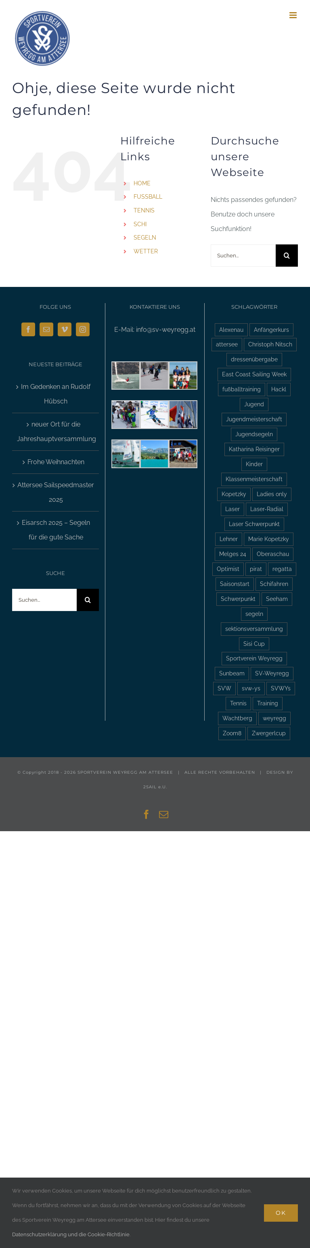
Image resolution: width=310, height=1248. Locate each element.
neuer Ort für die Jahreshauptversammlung (56, 431)
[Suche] (287, 255)
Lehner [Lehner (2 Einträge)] (229, 538)
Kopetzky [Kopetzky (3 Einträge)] (234, 493)
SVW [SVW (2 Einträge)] (224, 688)
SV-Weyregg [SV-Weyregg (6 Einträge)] (272, 673)
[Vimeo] (64, 329)
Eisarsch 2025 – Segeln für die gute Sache (56, 530)
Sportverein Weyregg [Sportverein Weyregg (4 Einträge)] (254, 658)
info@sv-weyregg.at (165, 329)
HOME (142, 183)
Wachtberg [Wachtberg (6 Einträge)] (237, 718)
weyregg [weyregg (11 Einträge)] (274, 718)
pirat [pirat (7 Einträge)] (256, 568)
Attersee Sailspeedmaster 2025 (55, 492)
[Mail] (46, 329)
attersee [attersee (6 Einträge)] (227, 344)
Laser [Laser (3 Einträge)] (232, 508)
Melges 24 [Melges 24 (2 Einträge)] (232, 553)
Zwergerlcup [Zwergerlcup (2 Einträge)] (269, 733)
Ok (281, 1212)
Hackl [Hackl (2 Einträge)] (278, 389)
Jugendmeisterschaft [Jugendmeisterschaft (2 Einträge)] (254, 419)
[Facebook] (28, 329)
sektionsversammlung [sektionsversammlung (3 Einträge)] (254, 628)
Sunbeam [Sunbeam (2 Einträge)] (232, 673)
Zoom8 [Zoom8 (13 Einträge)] (232, 733)
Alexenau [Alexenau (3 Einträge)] (231, 329)
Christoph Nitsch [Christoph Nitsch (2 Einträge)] (270, 344)
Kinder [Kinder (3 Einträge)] (254, 464)
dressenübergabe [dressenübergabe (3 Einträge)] (254, 359)
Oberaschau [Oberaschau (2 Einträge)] (273, 553)
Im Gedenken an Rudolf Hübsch (55, 394)
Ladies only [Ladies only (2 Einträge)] (272, 493)
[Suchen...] (243, 255)
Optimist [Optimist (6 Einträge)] (228, 568)
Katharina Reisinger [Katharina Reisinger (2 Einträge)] (254, 449)
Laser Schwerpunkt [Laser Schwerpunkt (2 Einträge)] (254, 523)
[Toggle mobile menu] (293, 15)
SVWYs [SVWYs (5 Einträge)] (281, 688)
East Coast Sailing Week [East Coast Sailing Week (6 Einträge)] (254, 374)
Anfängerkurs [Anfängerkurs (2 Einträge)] (271, 329)
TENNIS (144, 210)
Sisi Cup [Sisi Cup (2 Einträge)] (254, 643)
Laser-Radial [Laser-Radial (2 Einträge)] (266, 508)
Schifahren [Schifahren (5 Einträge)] (274, 583)
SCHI (140, 224)
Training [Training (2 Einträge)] (267, 703)
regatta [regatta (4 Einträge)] (282, 568)
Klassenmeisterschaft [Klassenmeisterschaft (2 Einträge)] (254, 478)
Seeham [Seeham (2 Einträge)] (277, 598)
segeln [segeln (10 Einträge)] (254, 613)
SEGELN (145, 237)
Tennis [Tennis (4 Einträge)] (238, 703)
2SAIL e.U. (155, 787)
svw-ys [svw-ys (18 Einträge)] (251, 688)
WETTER (146, 251)
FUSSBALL (148, 196)
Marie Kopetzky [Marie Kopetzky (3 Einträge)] (268, 538)
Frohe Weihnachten (55, 462)
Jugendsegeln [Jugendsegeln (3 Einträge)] (254, 434)
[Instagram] (83, 329)
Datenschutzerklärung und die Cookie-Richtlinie (71, 1234)
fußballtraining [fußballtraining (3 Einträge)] (241, 389)
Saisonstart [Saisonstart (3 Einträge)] (234, 583)
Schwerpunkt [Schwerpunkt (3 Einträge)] (238, 598)
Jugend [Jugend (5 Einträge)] (254, 404)
